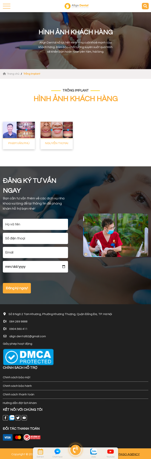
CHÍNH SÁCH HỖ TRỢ (20, 368)
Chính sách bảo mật (17, 377)
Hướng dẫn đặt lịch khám (20, 402)
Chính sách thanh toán (18, 394)
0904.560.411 (18, 328)
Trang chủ (11, 74)
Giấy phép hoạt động (17, 343)
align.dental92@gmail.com (27, 336)
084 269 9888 (18, 321)
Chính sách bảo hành (17, 385)
